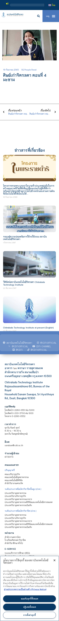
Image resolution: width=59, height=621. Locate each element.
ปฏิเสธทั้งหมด (29, 607)
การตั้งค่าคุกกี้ (29, 615)
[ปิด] (54, 560)
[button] (38, 16)
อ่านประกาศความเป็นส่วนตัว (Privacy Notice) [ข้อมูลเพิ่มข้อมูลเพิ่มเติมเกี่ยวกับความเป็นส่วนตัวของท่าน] (25, 589)
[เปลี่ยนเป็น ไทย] (52, 5)
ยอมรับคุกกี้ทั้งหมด (29, 598)
